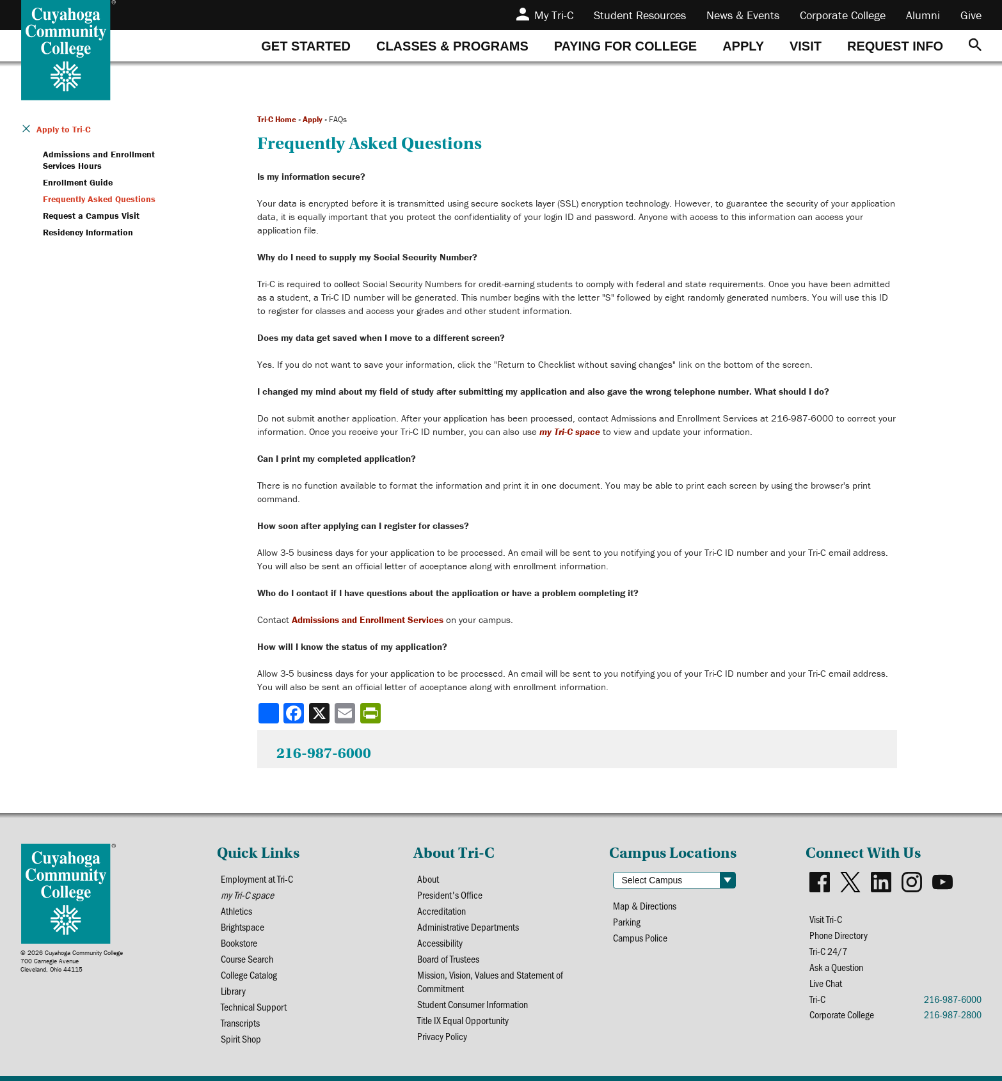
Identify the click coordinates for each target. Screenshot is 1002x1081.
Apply (312, 119)
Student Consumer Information (472, 1004)
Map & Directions (644, 905)
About (428, 878)
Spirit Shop (241, 1038)
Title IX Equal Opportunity (463, 1020)
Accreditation (441, 910)
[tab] (305, 45)
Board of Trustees (448, 958)
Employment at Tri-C (257, 878)
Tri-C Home (276, 119)
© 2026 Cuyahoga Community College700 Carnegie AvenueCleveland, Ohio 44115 (71, 961)
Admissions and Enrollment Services (367, 619)
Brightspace (242, 926)
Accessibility (440, 942)
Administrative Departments (468, 926)
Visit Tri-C (825, 919)
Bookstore (239, 942)
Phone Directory (838, 935)
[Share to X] (320, 713)
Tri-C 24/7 (828, 951)
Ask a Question (836, 967)
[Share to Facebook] (295, 713)
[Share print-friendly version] (372, 713)
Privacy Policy (442, 1036)
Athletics (236, 910)
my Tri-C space (569, 431)
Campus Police (640, 937)
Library (233, 990)
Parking (626, 921)
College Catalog (249, 974)
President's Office (449, 894)
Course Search (247, 958)
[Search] (975, 45)
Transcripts (240, 1022)
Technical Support (254, 1006)
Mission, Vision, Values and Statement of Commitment (490, 981)
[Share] (268, 713)
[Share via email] (346, 713)
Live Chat (825, 983)
